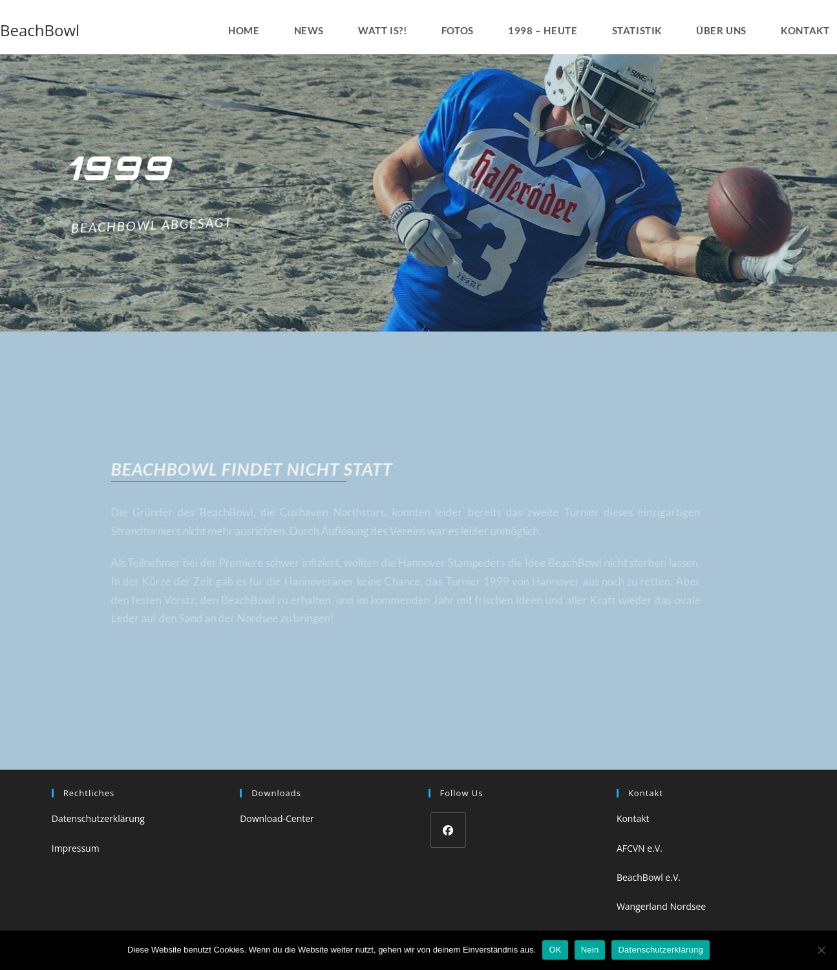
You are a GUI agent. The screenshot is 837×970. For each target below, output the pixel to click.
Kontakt (633, 818)
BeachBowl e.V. (649, 877)
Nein (590, 949)
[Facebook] (448, 830)
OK (555, 949)
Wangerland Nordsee (661, 906)
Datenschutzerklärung (98, 818)
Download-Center (277, 818)
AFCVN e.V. (639, 848)
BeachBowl (39, 30)
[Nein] (820, 950)
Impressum (76, 848)
